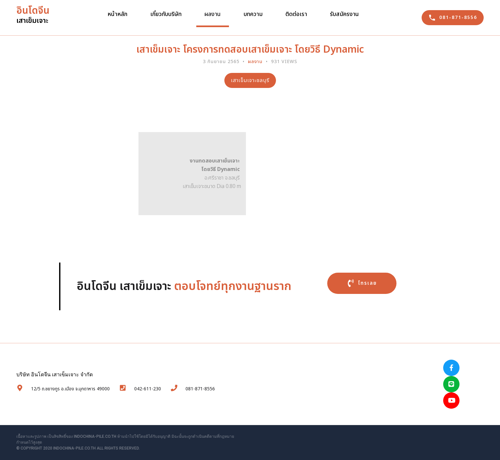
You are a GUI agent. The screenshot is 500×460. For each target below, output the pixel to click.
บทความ (253, 14)
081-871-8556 (187, 385)
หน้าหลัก (117, 14)
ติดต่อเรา (296, 14)
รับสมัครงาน (344, 14)
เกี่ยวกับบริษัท (166, 14)
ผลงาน (212, 14)
